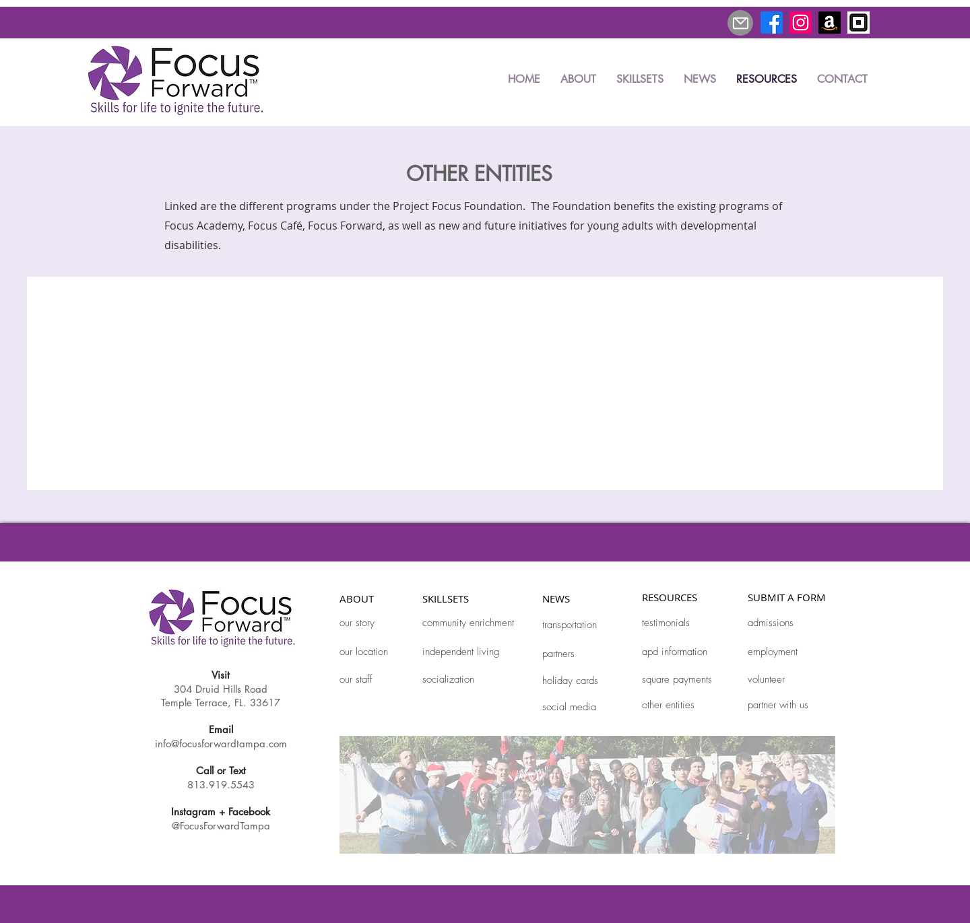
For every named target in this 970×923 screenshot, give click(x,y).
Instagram (193, 811)
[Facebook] (772, 22)
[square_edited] (858, 22)
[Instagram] (800, 22)
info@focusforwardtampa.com (221, 743)
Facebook (249, 811)
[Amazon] (829, 22)
